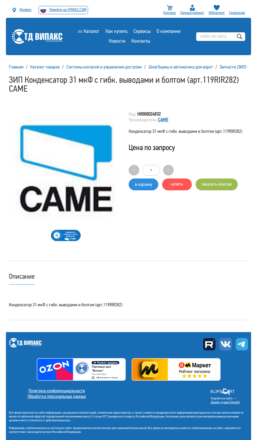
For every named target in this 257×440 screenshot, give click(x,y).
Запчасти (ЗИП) (233, 67)
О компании (169, 31)
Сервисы (142, 31)
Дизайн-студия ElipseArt (225, 402)
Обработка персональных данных (57, 396)
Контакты (140, 41)
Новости (117, 41)
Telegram (242, 344)
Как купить (116, 31)
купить (177, 184)
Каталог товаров (45, 67)
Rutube (209, 344)
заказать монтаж (217, 184)
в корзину (143, 184)
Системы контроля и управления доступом (104, 67)
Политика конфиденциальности (56, 391)
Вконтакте (225, 344)
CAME (163, 120)
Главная (16, 67)
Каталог (92, 31)
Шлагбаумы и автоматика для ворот (181, 67)
